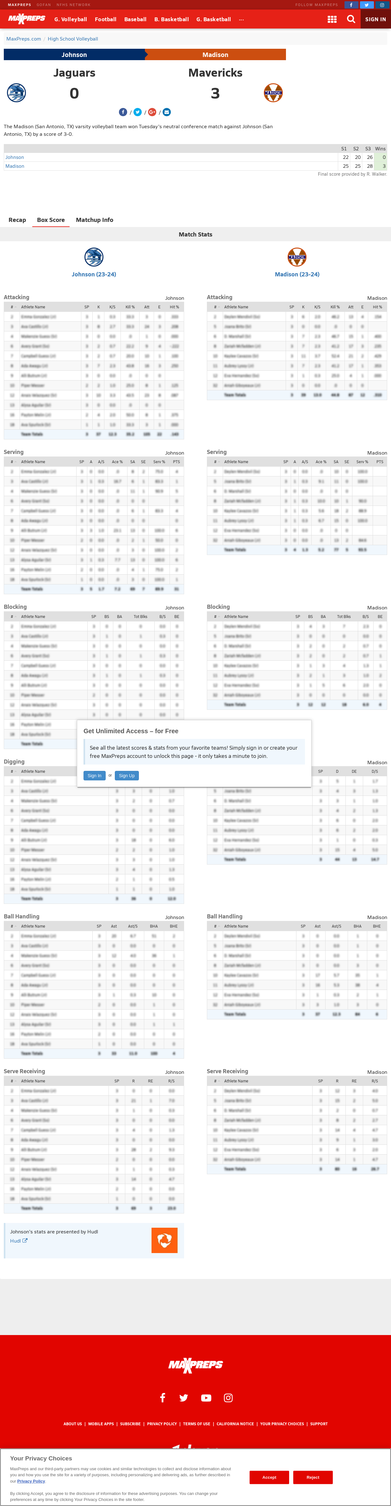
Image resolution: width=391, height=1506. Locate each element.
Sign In (95, 775)
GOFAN (44, 4)
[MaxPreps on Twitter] (367, 5)
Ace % (117, 461)
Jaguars (74, 72)
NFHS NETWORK (74, 4)
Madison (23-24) (297, 274)
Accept (269, 1477)
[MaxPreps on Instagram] (382, 5)
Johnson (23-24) (94, 274)
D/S (375, 771)
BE (176, 616)
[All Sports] (241, 18)
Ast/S (133, 926)
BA (119, 616)
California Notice (235, 1424)
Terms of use (196, 1424)
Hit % (174, 306)
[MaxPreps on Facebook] (351, 5)
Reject (313, 1477)
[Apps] (332, 18)
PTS (176, 461)
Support (319, 1424)
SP (86, 306)
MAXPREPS (19, 4)
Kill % (130, 306)
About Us (73, 1424)
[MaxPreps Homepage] (195, 1366)
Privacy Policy (162, 1424)
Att (146, 306)
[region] (195, 1477)
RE (150, 1080)
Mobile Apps (101, 1424)
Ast (114, 926)
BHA (154, 926)
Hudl (19, 1240)
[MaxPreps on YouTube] (206, 1397)
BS (106, 616)
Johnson (74, 54)
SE (143, 461)
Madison (215, 54)
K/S (112, 306)
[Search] (351, 18)
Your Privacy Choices (282, 1424)
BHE (174, 926)
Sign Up (127, 775)
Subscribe (130, 1424)
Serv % (159, 461)
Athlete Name (33, 306)
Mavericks (215, 72)
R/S (171, 1080)
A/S (101, 461)
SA (132, 461)
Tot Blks (140, 616)
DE (354, 771)
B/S (162, 616)
